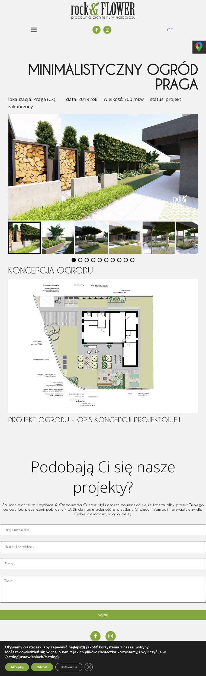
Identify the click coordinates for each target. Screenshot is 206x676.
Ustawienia (69, 667)
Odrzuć (42, 667)
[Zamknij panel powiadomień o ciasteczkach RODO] (89, 667)
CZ (170, 29)
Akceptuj (17, 667)
